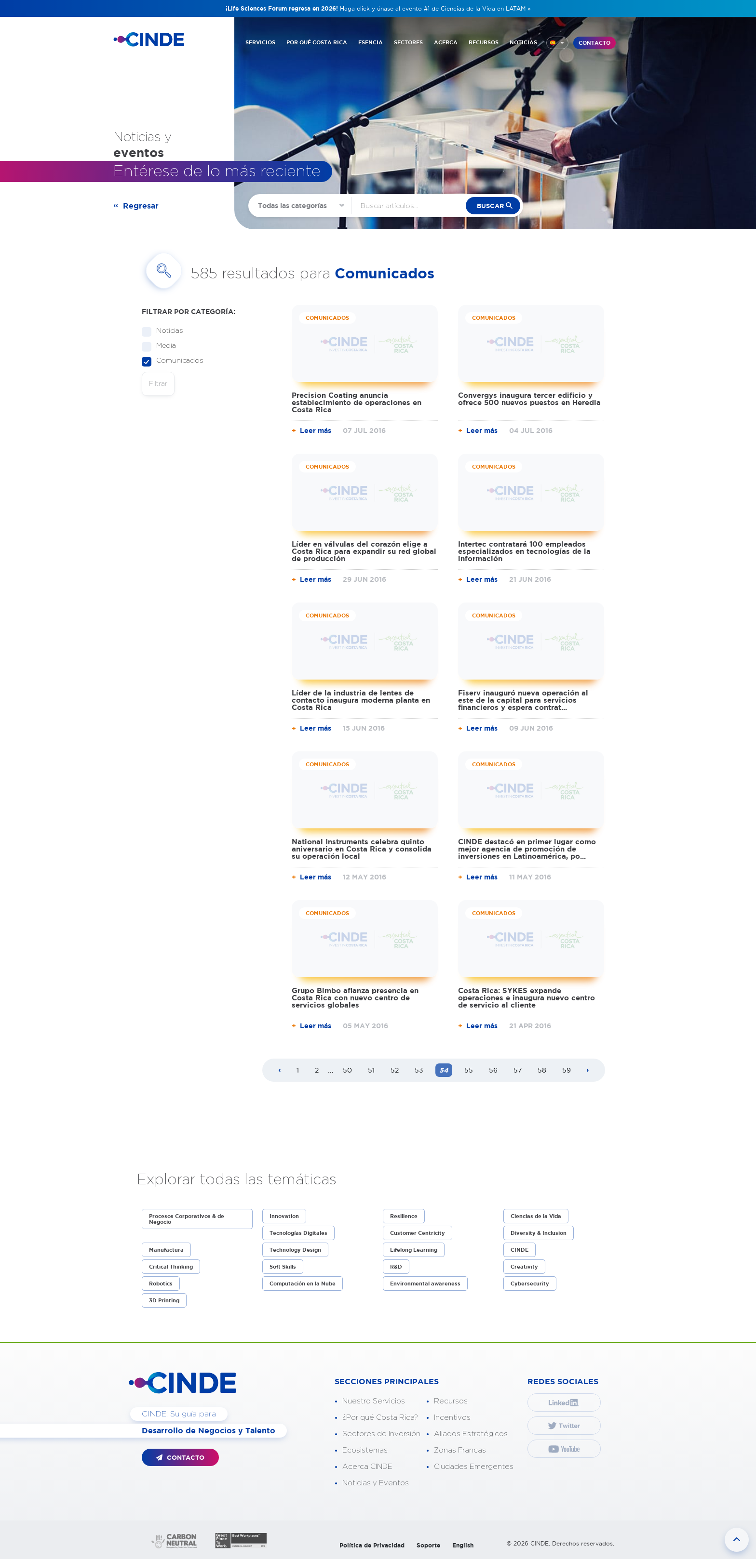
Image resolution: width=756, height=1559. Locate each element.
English (462, 1545)
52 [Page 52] (395, 1070)
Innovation (284, 1216)
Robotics (161, 1283)
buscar (490, 206)
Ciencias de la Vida (536, 1216)
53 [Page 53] (419, 1070)
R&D (396, 1267)
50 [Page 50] (347, 1070)
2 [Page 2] (317, 1070)
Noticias (166, 331)
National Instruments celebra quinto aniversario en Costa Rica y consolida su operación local (362, 849)
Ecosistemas (365, 1450)
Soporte (428, 1545)
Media (163, 346)
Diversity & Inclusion (539, 1233)
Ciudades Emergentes (473, 1466)
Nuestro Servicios (373, 1401)
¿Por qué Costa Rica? (380, 1417)
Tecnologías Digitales (298, 1233)
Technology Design (295, 1250)
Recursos (451, 1401)
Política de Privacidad (372, 1545)
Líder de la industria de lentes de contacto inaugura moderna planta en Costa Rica (361, 700)
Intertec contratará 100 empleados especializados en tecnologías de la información (524, 551)
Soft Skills (283, 1267)
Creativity (524, 1267)
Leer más (315, 430)
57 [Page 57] (517, 1070)
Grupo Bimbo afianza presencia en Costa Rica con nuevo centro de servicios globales (355, 997)
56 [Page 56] (493, 1070)
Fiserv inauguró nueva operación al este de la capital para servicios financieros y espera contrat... (523, 700)
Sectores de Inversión (381, 1434)
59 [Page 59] (566, 1070)
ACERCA (446, 42)
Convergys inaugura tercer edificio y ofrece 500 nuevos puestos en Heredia (529, 398)
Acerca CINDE (367, 1466)
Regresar (141, 205)
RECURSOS (484, 42)
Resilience (404, 1216)
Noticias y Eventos (375, 1483)
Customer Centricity (417, 1233)
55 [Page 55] (468, 1070)
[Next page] (588, 1070)
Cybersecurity (530, 1283)
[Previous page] (279, 1070)
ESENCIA (370, 42)
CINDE (519, 1250)
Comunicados (177, 361)
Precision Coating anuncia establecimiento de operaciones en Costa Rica (356, 402)
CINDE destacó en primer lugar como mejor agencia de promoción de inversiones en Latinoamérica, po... (527, 849)
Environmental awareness (425, 1283)
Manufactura (166, 1250)
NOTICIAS (523, 42)
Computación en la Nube (303, 1283)
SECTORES (408, 42)
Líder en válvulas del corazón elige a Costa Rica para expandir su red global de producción (364, 551)
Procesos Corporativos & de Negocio (186, 1219)
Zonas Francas (460, 1450)
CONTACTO (594, 43)
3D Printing (164, 1300)
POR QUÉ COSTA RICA (316, 42)
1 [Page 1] (298, 1070)
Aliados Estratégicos (471, 1434)
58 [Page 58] (542, 1070)
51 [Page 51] (371, 1070)
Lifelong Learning (413, 1250)
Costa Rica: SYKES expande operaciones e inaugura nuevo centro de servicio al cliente (526, 997)
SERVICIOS (260, 42)
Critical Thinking (171, 1267)
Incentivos (452, 1417)
